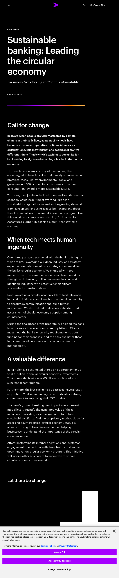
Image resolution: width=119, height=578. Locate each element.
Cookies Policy (47, 546)
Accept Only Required (60, 561)
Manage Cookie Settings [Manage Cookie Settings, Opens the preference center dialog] (60, 569)
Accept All (59, 552)
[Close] (114, 531)
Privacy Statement (68, 546)
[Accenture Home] (56, 5)
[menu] (9, 5)
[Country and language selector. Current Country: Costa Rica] (99, 5)
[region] (59, 552)
